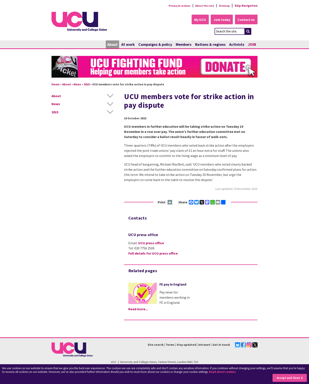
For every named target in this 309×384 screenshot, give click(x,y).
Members (183, 44)
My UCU (197, 20)
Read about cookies (223, 372)
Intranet (204, 345)
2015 (87, 84)
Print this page (170, 203)
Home (56, 84)
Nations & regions (210, 44)
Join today (220, 20)
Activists (236, 44)
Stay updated (186, 345)
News (77, 84)
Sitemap (223, 6)
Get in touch (221, 345)
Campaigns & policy (155, 44)
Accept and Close (288, 378)
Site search (156, 345)
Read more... (138, 309)
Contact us (245, 20)
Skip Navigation (246, 6)
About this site (201, 6)
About (112, 44)
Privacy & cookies (173, 6)
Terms (170, 345)
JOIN (252, 44)
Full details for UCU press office (153, 254)
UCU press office (151, 243)
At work (128, 44)
